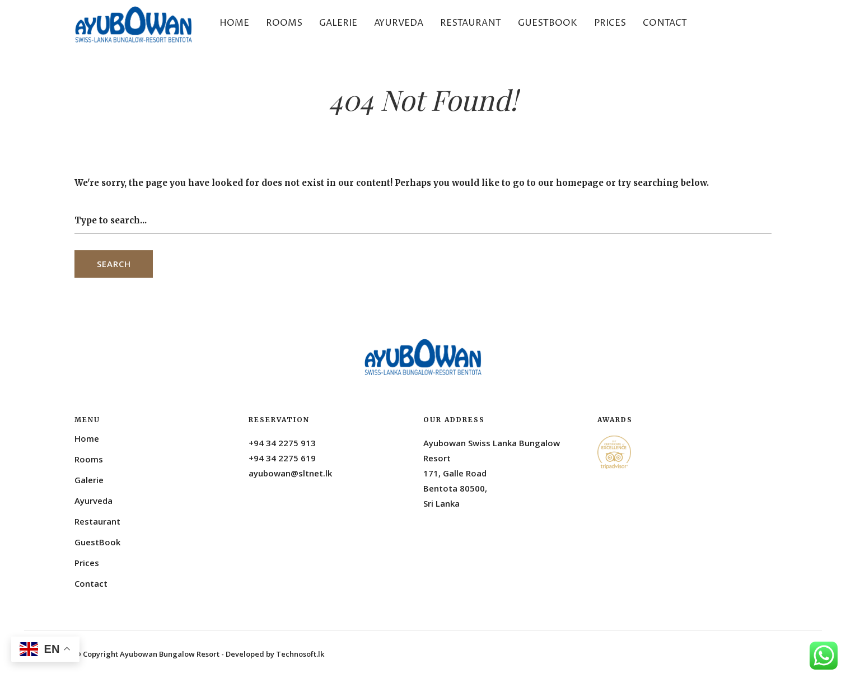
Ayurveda (398, 23)
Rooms (284, 23)
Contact (665, 23)
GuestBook (547, 23)
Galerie (338, 23)
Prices (610, 23)
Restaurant (470, 23)
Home (234, 23)
